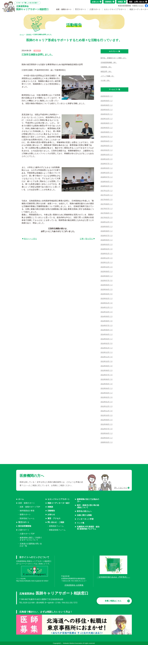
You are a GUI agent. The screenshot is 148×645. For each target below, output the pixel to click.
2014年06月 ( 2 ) (107, 330)
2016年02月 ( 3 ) (107, 249)
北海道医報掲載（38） (109, 62)
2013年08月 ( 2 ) (107, 370)
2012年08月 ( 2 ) (107, 424)
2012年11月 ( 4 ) (107, 411)
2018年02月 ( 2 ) (107, 186)
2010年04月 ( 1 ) (107, 433)
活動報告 (29, 34)
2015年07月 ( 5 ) (107, 280)
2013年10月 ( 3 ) (107, 361)
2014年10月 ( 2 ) (107, 312)
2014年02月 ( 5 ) (107, 343)
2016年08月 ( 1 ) (107, 231)
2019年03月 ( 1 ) (107, 168)
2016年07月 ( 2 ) (107, 235)
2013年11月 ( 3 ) (107, 357)
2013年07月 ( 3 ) (107, 375)
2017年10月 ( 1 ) (107, 195)
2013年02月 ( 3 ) (107, 397)
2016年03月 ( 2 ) (107, 244)
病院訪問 (37, 51)
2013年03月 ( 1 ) (107, 393)
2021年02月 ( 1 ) (107, 150)
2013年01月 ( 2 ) (107, 402)
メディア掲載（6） (107, 76)
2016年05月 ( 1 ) (107, 240)
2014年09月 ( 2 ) (107, 316)
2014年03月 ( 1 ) (107, 339)
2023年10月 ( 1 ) (107, 119)
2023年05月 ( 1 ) (107, 128)
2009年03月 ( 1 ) (107, 442)
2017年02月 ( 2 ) (107, 217)
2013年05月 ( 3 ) (107, 384)
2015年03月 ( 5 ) (107, 294)
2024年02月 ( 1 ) (107, 114)
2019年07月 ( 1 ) (107, 164)
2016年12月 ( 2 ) (107, 222)
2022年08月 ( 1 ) (107, 132)
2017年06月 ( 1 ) (107, 213)
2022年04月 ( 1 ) (107, 141)
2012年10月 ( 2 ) (107, 415)
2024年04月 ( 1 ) (107, 110)
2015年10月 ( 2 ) (107, 267)
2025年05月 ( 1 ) (107, 96)
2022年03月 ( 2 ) (107, 146)
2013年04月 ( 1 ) (107, 388)
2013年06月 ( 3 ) (107, 379)
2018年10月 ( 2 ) (107, 173)
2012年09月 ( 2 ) (107, 420)
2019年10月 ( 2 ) (107, 159)
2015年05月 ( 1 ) (107, 285)
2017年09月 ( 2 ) (107, 199)
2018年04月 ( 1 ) (107, 181)
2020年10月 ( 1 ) (107, 154)
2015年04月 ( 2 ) (107, 289)
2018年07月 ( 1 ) (107, 177)
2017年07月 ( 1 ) (107, 208)
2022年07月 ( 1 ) (107, 137)
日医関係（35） (106, 67)
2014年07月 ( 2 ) (107, 325)
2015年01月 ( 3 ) (107, 303)
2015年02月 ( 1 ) (107, 298)
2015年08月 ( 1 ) (107, 276)
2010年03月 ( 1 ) (107, 438)
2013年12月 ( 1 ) (107, 352)
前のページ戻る (30, 239)
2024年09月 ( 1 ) (107, 101)
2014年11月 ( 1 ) (107, 307)
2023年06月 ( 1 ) (107, 123)
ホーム (22, 34)
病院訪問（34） (106, 71)
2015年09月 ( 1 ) (107, 271)
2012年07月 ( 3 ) (107, 429)
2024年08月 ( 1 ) (107, 105)
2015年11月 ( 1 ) (107, 262)
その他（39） (106, 80)
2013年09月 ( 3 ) (107, 366)
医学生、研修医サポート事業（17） (114, 58)
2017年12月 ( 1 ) (107, 191)
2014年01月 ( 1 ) (107, 348)
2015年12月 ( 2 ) (107, 258)
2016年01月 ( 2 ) (107, 253)
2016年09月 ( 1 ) (107, 226)
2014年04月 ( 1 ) (107, 334)
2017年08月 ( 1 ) (107, 204)
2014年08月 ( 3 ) (107, 321)
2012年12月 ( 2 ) (107, 406)
